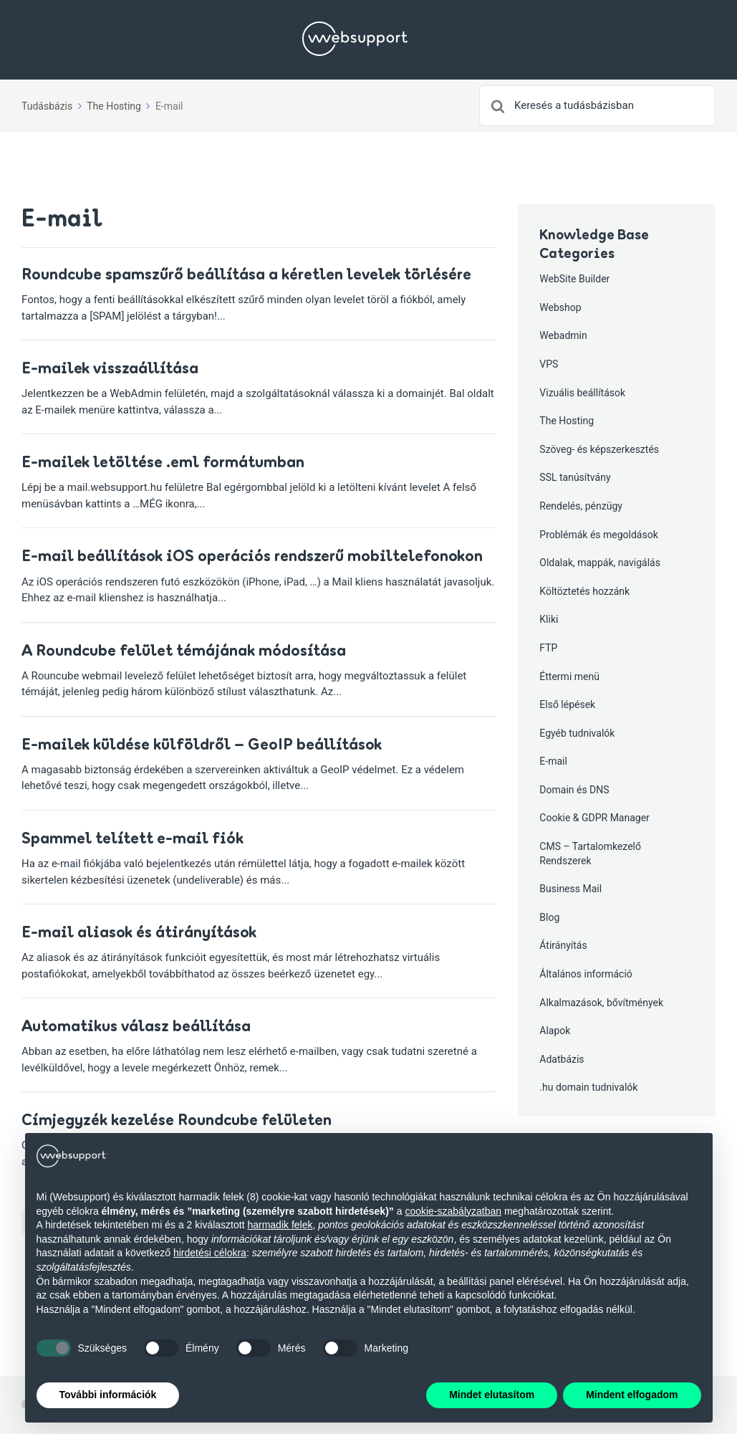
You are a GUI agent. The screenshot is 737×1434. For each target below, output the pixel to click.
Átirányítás (563, 945)
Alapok (554, 1030)
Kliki (548, 619)
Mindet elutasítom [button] (491, 1394)
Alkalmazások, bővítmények (601, 1002)
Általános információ (585, 974)
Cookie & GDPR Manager (594, 817)
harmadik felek (279, 1224)
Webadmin (563, 335)
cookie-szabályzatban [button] (453, 1211)
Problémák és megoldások (598, 534)
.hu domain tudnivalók (588, 1087)
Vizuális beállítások (582, 392)
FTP (548, 648)
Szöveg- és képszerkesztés (599, 449)
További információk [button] (108, 1394)
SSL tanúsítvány (574, 477)
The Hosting (566, 420)
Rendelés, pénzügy (580, 506)
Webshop (560, 307)
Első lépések (567, 704)
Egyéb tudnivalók (577, 733)
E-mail (553, 761)
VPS (548, 364)
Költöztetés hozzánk (584, 591)
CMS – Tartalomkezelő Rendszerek (590, 853)
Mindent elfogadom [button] (632, 1394)
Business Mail (570, 888)
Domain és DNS (574, 789)
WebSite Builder (574, 279)
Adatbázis (561, 1059)
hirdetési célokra (209, 1252)
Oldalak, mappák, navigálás (599, 562)
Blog (549, 917)
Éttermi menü (569, 676)
